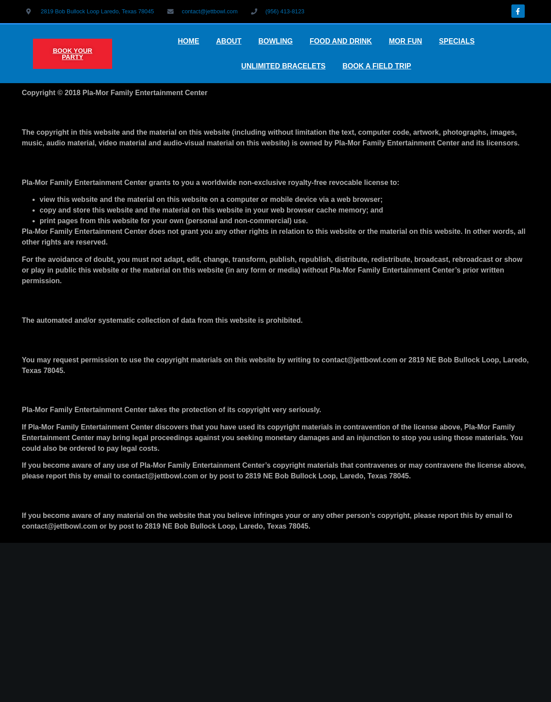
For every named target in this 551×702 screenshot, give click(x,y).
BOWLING (275, 41)
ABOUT (229, 41)
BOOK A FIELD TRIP (376, 66)
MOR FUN (405, 41)
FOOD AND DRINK (341, 41)
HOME (188, 41)
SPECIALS (456, 41)
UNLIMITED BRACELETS (283, 66)
